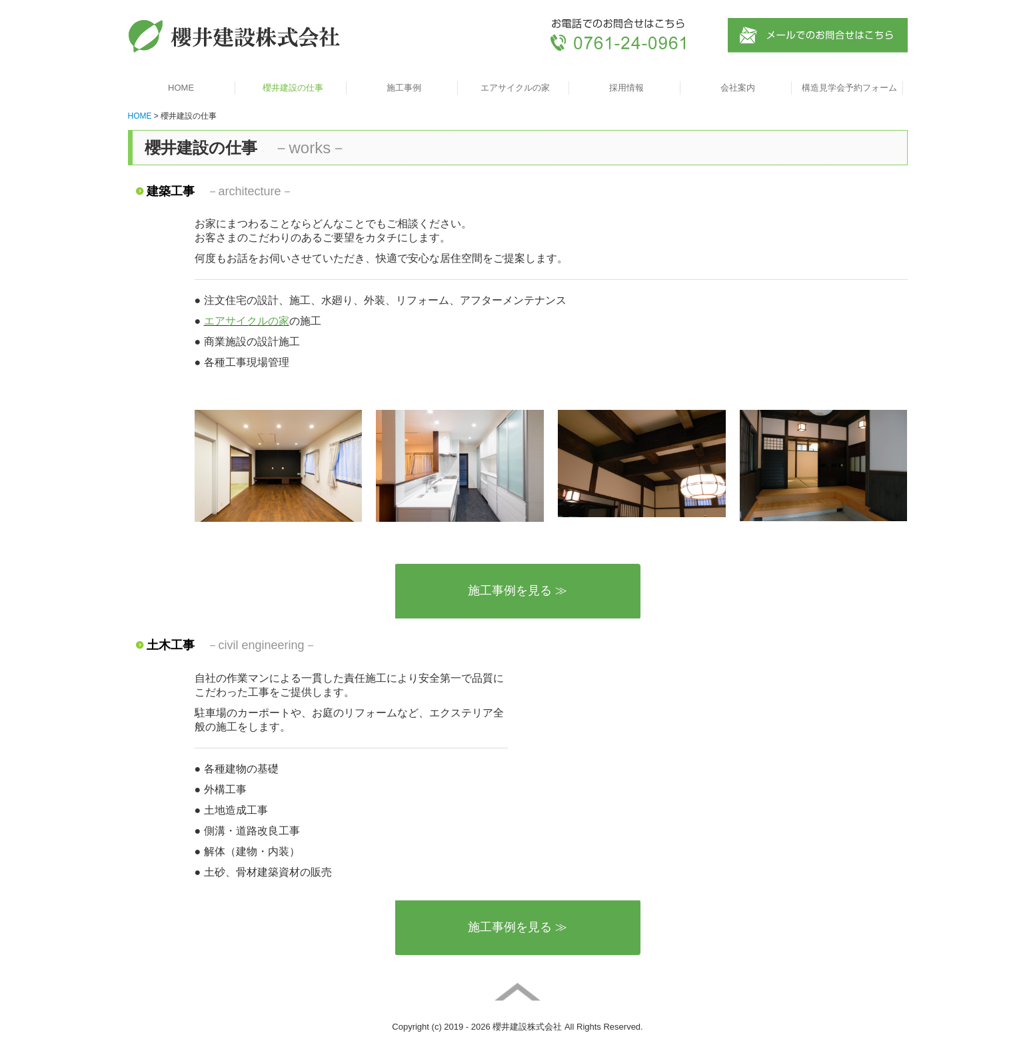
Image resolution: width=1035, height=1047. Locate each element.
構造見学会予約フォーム (849, 88)
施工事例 (404, 88)
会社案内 (737, 88)
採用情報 (626, 88)
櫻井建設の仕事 (293, 88)
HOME (181, 88)
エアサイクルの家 (515, 88)
